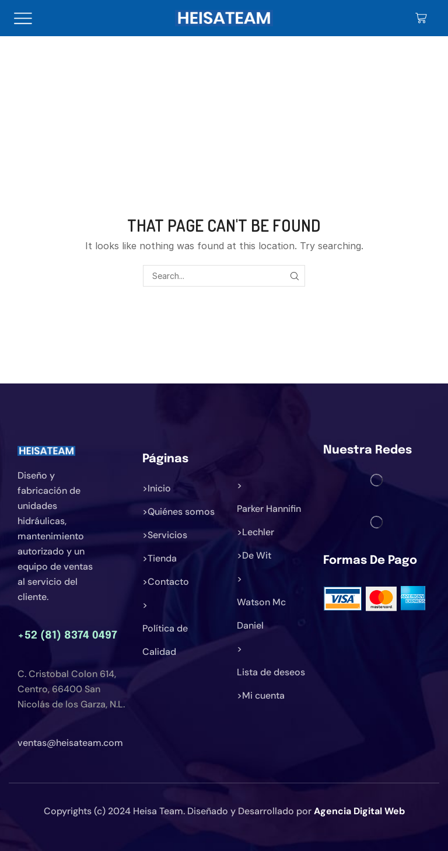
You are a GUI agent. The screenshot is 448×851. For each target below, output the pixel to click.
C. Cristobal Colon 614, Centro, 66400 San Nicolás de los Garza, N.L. (71, 689)
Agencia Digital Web (359, 811)
